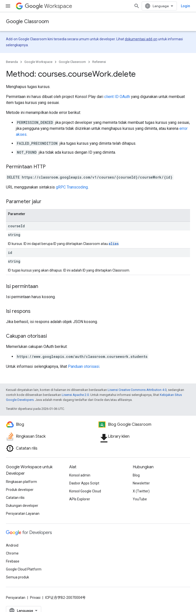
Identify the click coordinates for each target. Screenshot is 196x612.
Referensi (99, 62)
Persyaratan (15, 598)
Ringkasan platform (21, 482)
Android (12, 545)
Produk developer (19, 490)
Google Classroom (27, 21)
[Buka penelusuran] (185, 6)
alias (114, 243)
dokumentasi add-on (141, 39)
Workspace (48, 6)
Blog (136, 475)
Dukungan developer (22, 506)
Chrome (12, 553)
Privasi (35, 598)
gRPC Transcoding (72, 187)
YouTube (140, 499)
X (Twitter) (141, 491)
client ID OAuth (117, 96)
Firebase (12, 561)
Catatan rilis (15, 498)
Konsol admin (79, 475)
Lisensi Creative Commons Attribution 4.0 (137, 390)
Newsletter (141, 483)
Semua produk (17, 577)
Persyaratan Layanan (22, 514)
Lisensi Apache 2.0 (75, 395)
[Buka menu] (8, 6)
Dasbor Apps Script (84, 483)
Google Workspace (38, 62)
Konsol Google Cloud (85, 491)
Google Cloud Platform (23, 569)
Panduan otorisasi (83, 366)
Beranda (12, 62)
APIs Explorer (79, 499)
